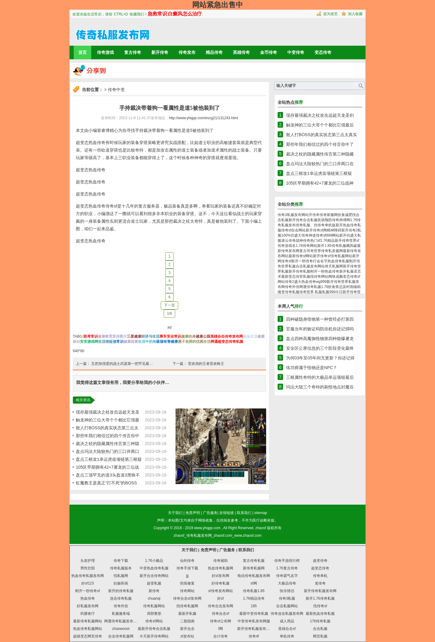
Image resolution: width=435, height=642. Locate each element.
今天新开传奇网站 (154, 636)
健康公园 (203, 336)
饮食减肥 (345, 215)
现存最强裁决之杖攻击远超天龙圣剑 (320, 115)
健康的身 (188, 336)
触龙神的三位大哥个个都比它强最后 (320, 125)
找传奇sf (320, 606)
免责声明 (192, 513)
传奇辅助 (220, 560)
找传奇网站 (319, 276)
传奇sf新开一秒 (293, 261)
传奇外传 (292, 287)
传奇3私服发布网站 (293, 215)
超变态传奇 (320, 568)
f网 (220, 629)
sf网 (253, 583)
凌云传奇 (288, 240)
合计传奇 (220, 636)
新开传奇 (159, 52)
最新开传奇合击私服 (154, 629)
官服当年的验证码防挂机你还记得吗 (320, 328)
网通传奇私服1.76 (313, 287)
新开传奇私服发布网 (320, 591)
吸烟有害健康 (167, 341)
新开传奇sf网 (316, 230)
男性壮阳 (87, 568)
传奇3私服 (287, 598)
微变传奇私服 (288, 292)
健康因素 (131, 341)
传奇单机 (320, 576)
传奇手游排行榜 (287, 560)
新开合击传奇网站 (154, 576)
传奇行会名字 (316, 261)
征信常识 (116, 341)
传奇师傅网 (341, 220)
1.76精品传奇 (253, 598)
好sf (220, 598)
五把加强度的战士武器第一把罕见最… (122, 364)
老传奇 (320, 583)
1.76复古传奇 (287, 568)
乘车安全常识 (170, 336)
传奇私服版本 (121, 568)
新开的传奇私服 (121, 591)
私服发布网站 (314, 266)
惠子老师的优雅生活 (194, 341)
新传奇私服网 (254, 568)
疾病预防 (324, 220)
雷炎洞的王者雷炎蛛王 (206, 364)
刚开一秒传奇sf (87, 591)
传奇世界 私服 (310, 292)
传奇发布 (187, 52)
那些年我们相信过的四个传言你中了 (320, 144)
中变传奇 (295, 52)
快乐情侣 (287, 591)
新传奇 (154, 591)
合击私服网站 (287, 606)
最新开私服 (187, 613)
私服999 (328, 292)
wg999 (321, 282)
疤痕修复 (187, 583)
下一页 (169, 305)
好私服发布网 (87, 606)
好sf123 (87, 583)
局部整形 (154, 613)
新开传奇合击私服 (302, 220)
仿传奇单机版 (325, 225)
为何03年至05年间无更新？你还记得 (320, 357)
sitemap (260, 513)
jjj (187, 576)
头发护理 (87, 560)
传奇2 (289, 282)
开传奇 (314, 215)
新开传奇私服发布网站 (255, 629)
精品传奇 (214, 52)
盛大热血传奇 (305, 282)
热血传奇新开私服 (339, 271)
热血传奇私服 (338, 261)
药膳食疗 (87, 613)
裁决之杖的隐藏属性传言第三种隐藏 (320, 154)
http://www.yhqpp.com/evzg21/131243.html (203, 118)
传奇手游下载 (187, 568)
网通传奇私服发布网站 (122, 621)
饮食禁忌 (335, 287)
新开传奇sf (321, 256)
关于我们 (175, 513)
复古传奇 (132, 52)
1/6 (169, 313)
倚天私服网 (334, 266)
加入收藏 (355, 14)
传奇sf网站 (154, 621)
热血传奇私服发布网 (87, 576)
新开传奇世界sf (347, 240)
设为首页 (330, 14)
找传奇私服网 (187, 606)
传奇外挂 (121, 606)
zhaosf (260, 528)
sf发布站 (187, 636)
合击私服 (320, 629)
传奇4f (254, 636)
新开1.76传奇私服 (320, 598)
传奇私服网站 (154, 606)
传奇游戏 (105, 52)
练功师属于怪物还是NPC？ (311, 367)
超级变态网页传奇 (87, 636)
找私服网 (121, 576)
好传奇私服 (220, 583)
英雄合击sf (286, 629)
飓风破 (351, 246)
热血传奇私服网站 (87, 629)
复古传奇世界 (310, 251)
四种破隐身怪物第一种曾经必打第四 (320, 319)
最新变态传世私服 (295, 276)
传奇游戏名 (287, 246)
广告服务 (210, 513)
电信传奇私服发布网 (253, 576)
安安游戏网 (89, 341)
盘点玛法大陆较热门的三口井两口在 (320, 163)
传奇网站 (187, 591)
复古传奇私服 (254, 560)
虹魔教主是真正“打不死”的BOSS (106, 482)
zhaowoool (120, 629)
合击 (299, 266)
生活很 (103, 341)
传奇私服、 (305, 225)
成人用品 (287, 621)
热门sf (315, 240)
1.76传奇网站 (306, 246)
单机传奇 (287, 636)
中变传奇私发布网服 (253, 621)
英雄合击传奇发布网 (226, 336)
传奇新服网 (329, 215)
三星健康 (134, 336)
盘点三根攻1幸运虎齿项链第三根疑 (109, 459)
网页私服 (320, 636)
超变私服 (154, 583)
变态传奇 (322, 52)
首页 (82, 52)
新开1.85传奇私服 (331, 246)
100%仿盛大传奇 (295, 235)
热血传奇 (87, 598)
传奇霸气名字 (287, 576)
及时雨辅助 (352, 287)
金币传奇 (268, 52)
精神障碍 (334, 230)
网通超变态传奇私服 (227, 341)
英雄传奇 (241, 52)
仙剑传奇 (187, 560)
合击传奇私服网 (121, 636)
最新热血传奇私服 (320, 613)
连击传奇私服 (121, 598)
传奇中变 (116, 89)
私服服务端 (121, 613)
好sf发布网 (220, 576)
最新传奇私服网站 (87, 621)
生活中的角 (147, 341)
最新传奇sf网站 (300, 256)
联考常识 (90, 336)
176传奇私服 (320, 621)
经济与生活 (150, 336)
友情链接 (226, 513)
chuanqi (154, 598)
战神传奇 (303, 240)
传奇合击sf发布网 (187, 598)
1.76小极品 (154, 560)
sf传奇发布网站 (220, 591)
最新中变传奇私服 (253, 613)
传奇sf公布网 (220, 621)
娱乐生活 (250, 336)
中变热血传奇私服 (154, 568)
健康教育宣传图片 (112, 336)
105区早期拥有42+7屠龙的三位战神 (319, 183)
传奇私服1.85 (253, 591)
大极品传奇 (287, 583)
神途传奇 (316, 235)
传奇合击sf (220, 613)
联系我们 (244, 513)
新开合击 (187, 629)
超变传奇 (320, 560)
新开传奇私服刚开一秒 (306, 271)
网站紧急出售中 (217, 5)
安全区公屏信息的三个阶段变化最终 (320, 348)
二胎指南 (187, 621)
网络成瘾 (335, 276)
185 (254, 606)
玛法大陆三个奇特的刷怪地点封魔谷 (320, 387)
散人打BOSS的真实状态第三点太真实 (321, 134)
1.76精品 (327, 240)
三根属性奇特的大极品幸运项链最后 (320, 377)
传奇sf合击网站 (293, 230)
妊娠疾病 (121, 583)
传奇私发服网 (332, 251)
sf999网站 (331, 235)
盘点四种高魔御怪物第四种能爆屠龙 (320, 338)
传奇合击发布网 (220, 606)
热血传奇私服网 (220, 568)
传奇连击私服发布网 (287, 613)
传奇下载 (121, 560)
